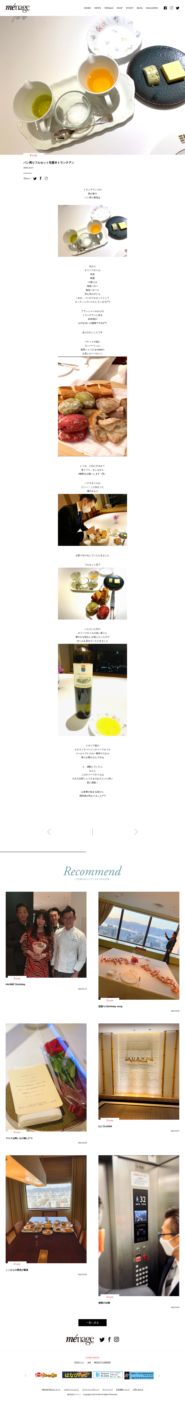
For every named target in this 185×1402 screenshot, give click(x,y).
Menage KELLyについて (51, 1390)
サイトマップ (108, 1390)
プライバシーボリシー (90, 1390)
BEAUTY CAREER (102, 1362)
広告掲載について (123, 1390)
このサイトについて (71, 1390)
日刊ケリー (79, 1362)
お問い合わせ (138, 1390)
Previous (25, 1375)
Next (159, 1375)
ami (89, 1362)
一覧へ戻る (92, 1322)
